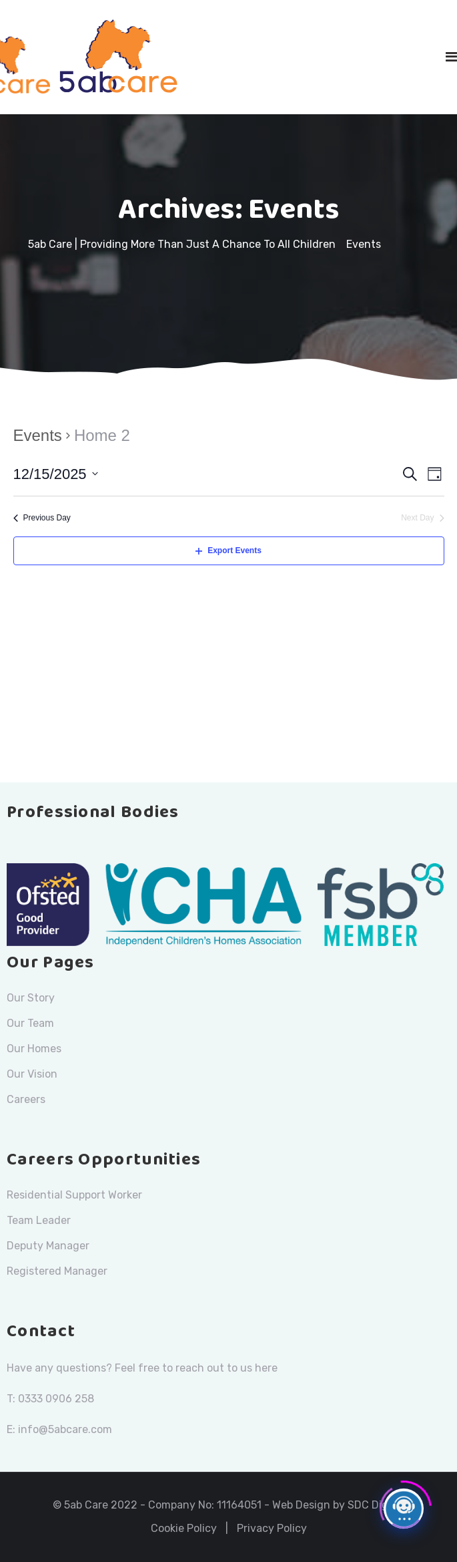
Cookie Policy (184, 1528)
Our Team (30, 1023)
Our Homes (34, 1049)
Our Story (31, 998)
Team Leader (39, 1220)
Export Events (228, 550)
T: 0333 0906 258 (50, 1398)
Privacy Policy (272, 1528)
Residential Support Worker (74, 1195)
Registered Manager (57, 1271)
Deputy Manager (48, 1246)
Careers (26, 1099)
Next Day (422, 517)
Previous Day (42, 517)
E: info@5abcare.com (59, 1429)
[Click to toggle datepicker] (55, 474)
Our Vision (32, 1074)
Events (37, 435)
